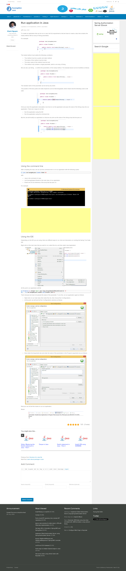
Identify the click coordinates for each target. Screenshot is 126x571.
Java (8, 16)
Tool (71, 16)
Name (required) (25, 484)
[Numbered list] (46, 469)
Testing (44, 16)
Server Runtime (89, 16)
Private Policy (11, 1)
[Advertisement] (56, 150)
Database (79, 16)
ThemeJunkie (109, 567)
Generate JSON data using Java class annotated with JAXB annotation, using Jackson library (77, 522)
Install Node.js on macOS (42, 512)
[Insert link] (26, 469)
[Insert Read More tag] (55, 469)
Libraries (36, 16)
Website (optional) (74, 484)
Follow (12, 40)
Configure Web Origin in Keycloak (78, 530)
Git (72, 527)
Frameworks (26, 16)
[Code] (51, 469)
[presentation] (33, 494)
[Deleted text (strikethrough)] (34, 469)
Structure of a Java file (35, 457)
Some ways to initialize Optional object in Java (47, 548)
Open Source (54, 16)
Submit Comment (27, 499)
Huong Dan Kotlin (98, 512)
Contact (19, 1)
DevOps (63, 16)
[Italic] (23, 469)
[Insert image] (41, 469)
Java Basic (44, 26)
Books (107, 16)
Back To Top (116, 567)
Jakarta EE (16, 16)
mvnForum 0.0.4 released (42, 545)
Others (99, 16)
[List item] (48, 469)
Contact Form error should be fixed (16, 512)
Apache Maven (78, 517)
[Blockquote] (30, 469)
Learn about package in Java (35, 459)
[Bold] (22, 469)
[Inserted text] (37, 469)
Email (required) (49, 484)
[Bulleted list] (44, 469)
